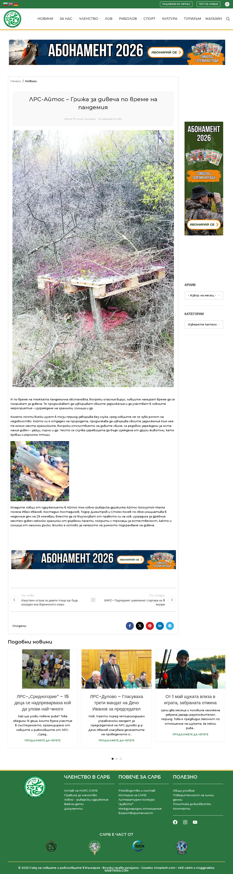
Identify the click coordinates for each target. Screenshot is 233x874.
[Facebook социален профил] (130, 626)
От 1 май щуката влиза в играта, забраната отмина (190, 699)
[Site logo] (12, 18)
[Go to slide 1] (113, 759)
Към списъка (93, 600)
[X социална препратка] (140, 626)
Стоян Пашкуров (85, 119)
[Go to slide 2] (117, 759)
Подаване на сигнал (176, 4)
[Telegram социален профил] (170, 626)
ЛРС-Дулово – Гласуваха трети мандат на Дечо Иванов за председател (116, 702)
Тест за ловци (208, 4)
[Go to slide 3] (121, 759)
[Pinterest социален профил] (150, 626)
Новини (31, 81)
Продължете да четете (43, 740)
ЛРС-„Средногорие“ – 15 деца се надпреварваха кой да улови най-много (42, 702)
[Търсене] (228, 19)
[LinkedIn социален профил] (160, 626)
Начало (15, 81)
